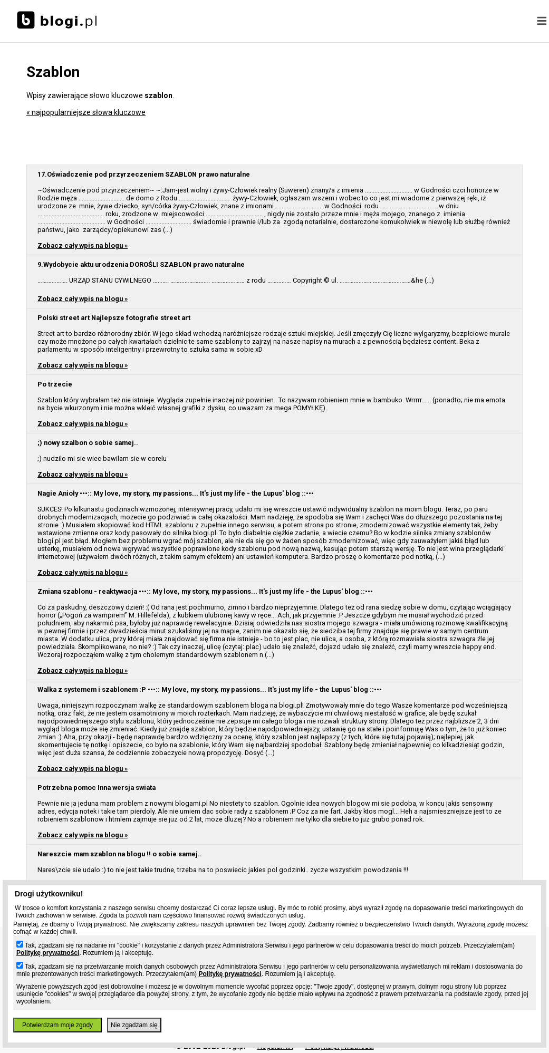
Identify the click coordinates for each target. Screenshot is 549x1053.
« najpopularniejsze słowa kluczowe (86, 112)
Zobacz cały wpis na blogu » (82, 245)
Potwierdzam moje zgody (57, 1025)
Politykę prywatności (47, 953)
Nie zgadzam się (134, 1025)
